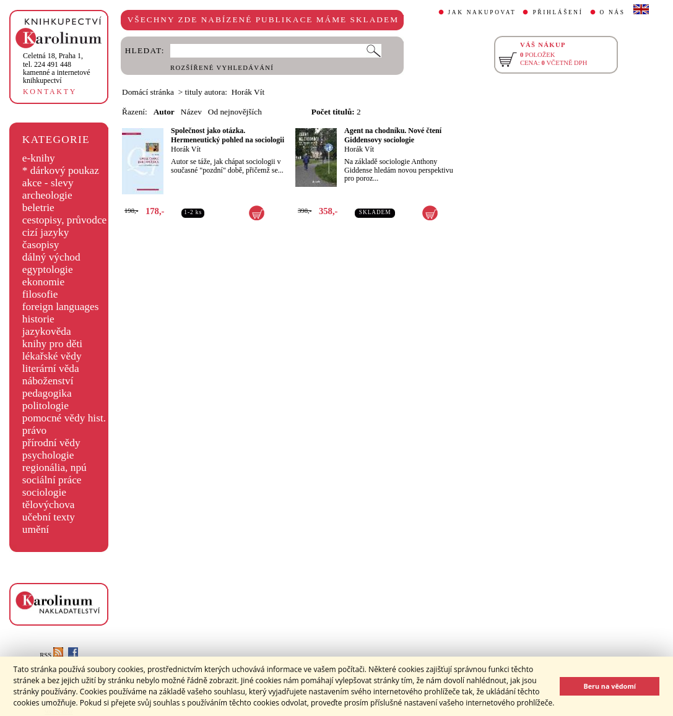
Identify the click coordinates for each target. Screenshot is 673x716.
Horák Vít (186, 149)
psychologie (48, 455)
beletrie (38, 208)
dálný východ (51, 257)
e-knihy (38, 158)
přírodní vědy (51, 443)
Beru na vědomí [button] (609, 686)
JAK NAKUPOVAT (482, 12)
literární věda (50, 368)
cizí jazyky (45, 232)
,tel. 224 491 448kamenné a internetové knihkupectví (56, 68)
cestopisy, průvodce (64, 220)
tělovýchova (48, 505)
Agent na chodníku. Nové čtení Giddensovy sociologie (392, 135)
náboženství (48, 381)
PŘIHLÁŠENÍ (557, 12)
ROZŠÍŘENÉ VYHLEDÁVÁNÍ (222, 67)
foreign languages (60, 307)
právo (34, 430)
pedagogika (47, 393)
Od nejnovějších (235, 111)
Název (191, 111)
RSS (51, 655)
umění (35, 529)
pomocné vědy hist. (64, 418)
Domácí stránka (148, 92)
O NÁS (612, 12)
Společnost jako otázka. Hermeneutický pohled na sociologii (227, 135)
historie (38, 319)
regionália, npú (54, 467)
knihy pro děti (52, 344)
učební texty (48, 517)
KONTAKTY (50, 91)
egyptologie (47, 269)
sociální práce (52, 480)
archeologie (47, 195)
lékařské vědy (52, 356)
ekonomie (43, 282)
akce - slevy (48, 183)
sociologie (44, 492)
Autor (164, 111)
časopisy (40, 245)
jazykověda (46, 331)
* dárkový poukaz (60, 170)
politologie (45, 406)
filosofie (40, 294)
